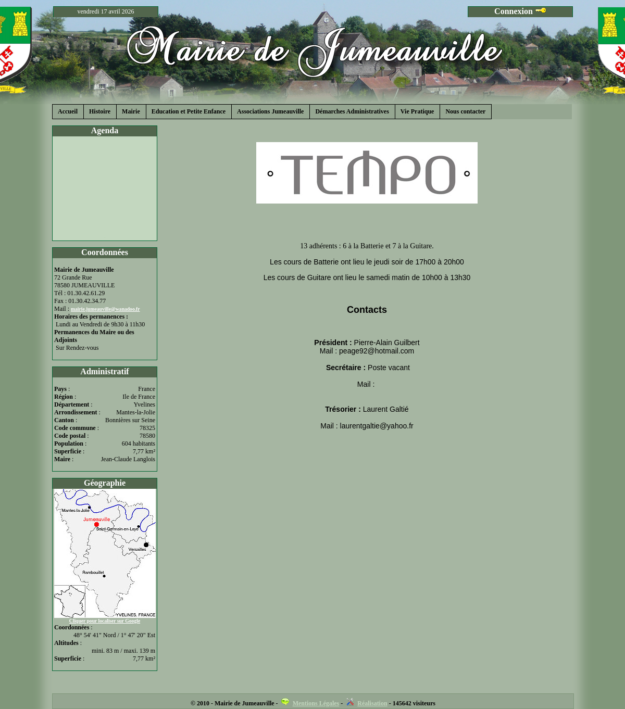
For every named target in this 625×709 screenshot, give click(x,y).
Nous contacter (465, 111)
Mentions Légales (316, 703)
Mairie (131, 111)
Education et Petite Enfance (189, 111)
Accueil (68, 111)
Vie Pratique (417, 111)
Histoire (99, 111)
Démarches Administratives (352, 111)
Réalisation (372, 703)
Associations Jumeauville (270, 111)
